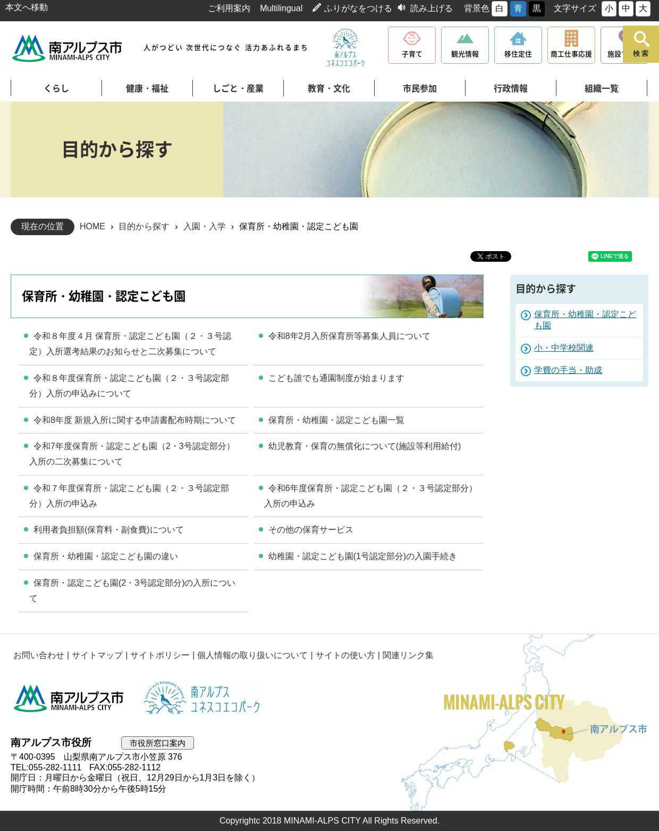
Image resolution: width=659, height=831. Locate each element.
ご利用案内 (229, 8)
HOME (92, 226)
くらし (56, 88)
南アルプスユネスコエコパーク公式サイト (345, 48)
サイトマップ (97, 655)
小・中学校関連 (564, 347)
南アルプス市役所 (69, 698)
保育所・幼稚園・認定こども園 (585, 320)
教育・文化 (329, 88)
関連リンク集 (408, 655)
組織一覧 (602, 88)
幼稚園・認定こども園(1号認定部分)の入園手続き (363, 556)
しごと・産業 (238, 88)
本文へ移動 (26, 7)
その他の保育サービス (310, 529)
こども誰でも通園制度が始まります (336, 378)
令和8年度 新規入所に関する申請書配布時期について (134, 420)
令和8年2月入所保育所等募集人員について (349, 335)
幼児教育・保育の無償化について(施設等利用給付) (364, 446)
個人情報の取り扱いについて (252, 655)
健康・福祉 (147, 88)
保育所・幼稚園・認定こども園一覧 (336, 420)
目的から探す (144, 226)
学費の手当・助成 (568, 370)
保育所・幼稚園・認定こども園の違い (105, 556)
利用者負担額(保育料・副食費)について (108, 529)
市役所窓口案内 (157, 742)
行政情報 (511, 88)
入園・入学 (204, 226)
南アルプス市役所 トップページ (68, 48)
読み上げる (431, 8)
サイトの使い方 (345, 655)
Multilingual (281, 8)
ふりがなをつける (358, 8)
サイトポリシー (160, 655)
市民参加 (420, 88)
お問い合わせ (38, 655)
